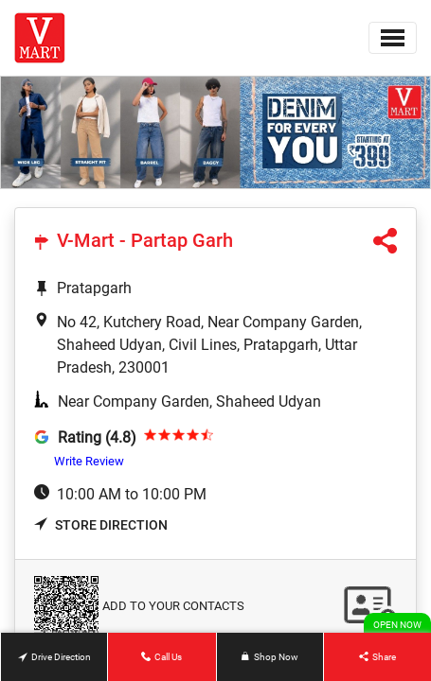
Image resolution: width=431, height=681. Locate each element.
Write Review (89, 461)
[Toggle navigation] (392, 38)
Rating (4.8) (97, 437)
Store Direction (101, 525)
